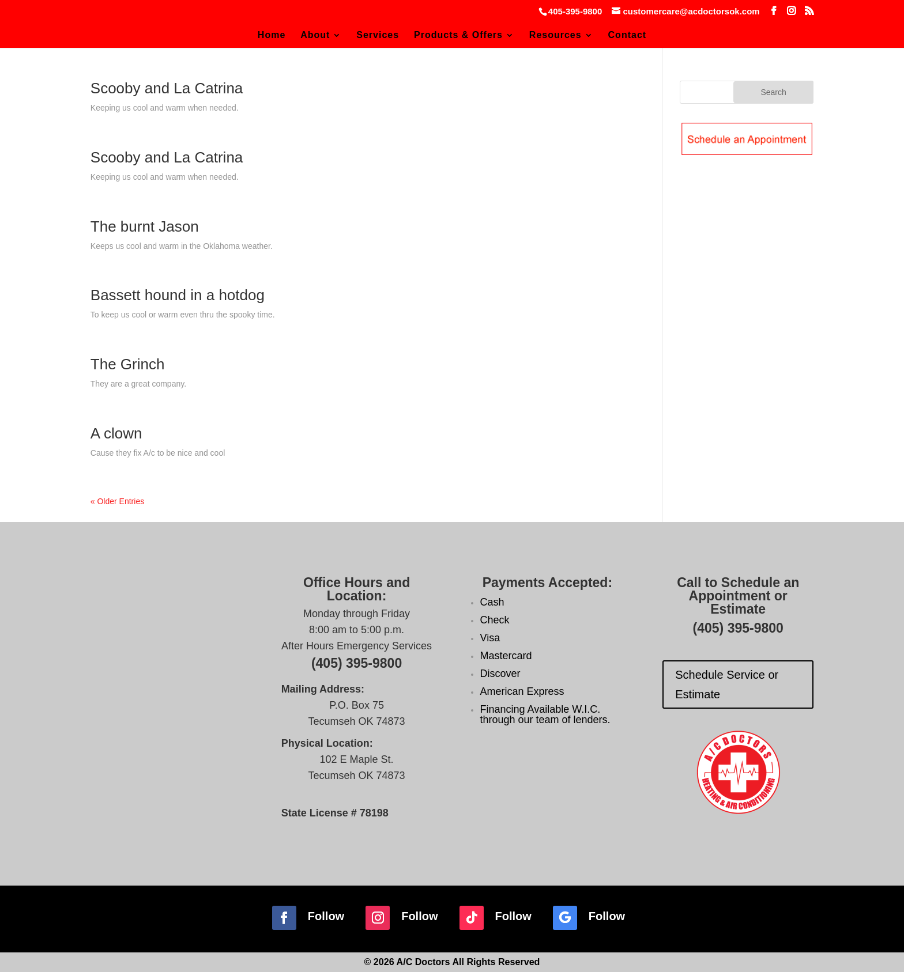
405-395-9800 (575, 11)
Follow (326, 916)
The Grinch (128, 364)
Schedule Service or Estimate (726, 684)
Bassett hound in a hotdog (178, 295)
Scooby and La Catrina (167, 88)
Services (377, 35)
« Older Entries (117, 501)
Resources (555, 35)
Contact (627, 35)
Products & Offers (458, 35)
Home (271, 35)
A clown (116, 433)
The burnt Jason (145, 226)
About (315, 35)
